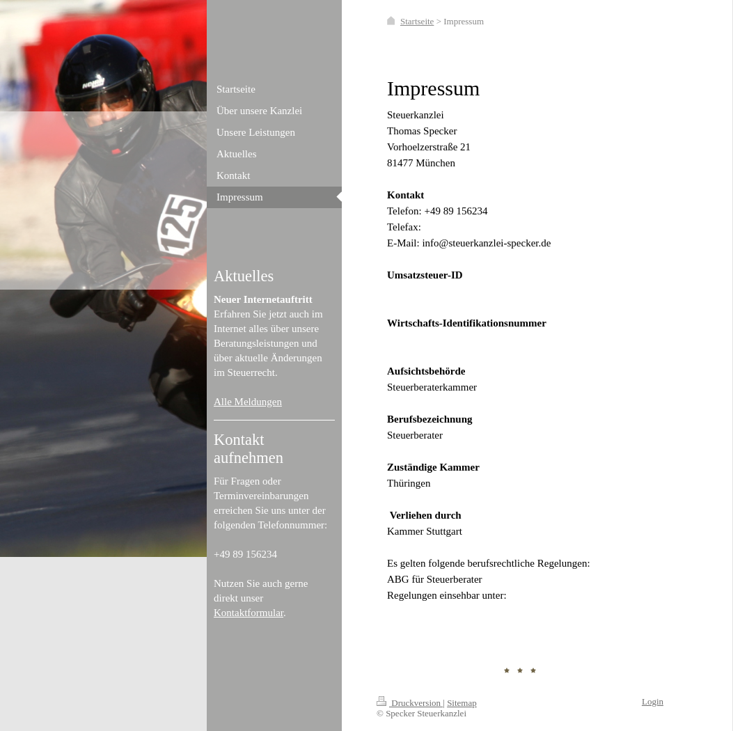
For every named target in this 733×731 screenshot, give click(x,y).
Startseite (417, 21)
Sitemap (462, 703)
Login (652, 701)
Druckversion (410, 703)
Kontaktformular (248, 612)
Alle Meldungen (248, 401)
